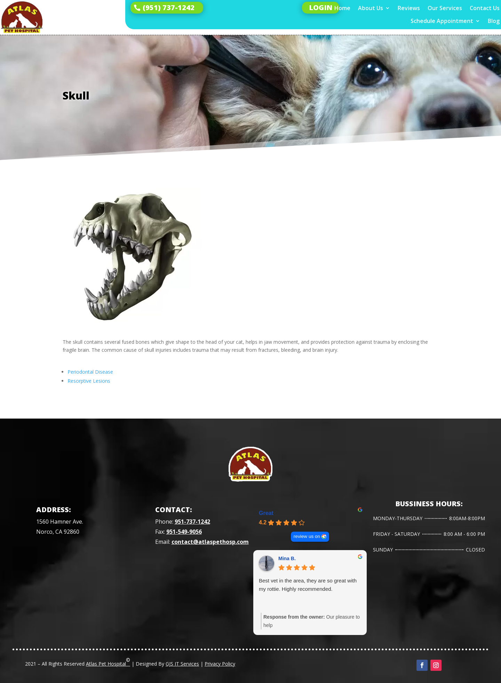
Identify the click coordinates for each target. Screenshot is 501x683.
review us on (307, 536)
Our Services (445, 8)
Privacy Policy (220, 663)
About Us (370, 8)
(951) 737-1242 (168, 7)
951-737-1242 (192, 521)
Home (342, 8)
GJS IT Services (182, 663)
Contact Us (485, 8)
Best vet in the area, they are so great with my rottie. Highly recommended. (308, 585)
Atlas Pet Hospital (108, 662)
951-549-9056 (184, 531)
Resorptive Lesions (88, 381)
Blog (494, 21)
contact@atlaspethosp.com (210, 542)
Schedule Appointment (442, 21)
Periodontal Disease (90, 371)
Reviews (409, 8)
